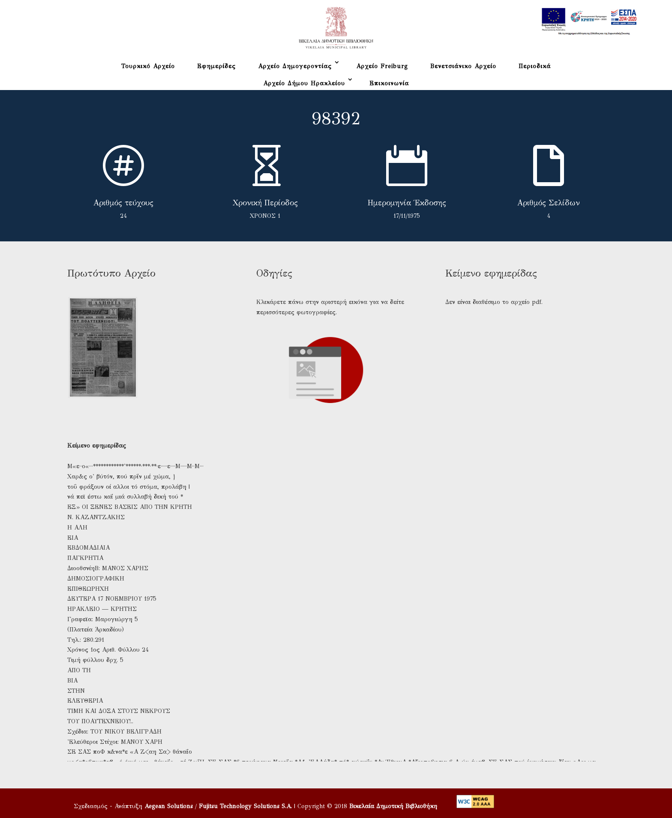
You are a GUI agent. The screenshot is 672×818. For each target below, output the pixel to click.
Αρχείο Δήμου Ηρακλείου (304, 83)
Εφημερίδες (216, 66)
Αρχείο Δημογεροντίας (295, 66)
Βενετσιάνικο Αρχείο (463, 66)
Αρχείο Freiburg (382, 66)
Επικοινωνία (389, 83)
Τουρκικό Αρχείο (148, 66)
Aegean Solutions (168, 806)
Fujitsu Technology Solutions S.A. (245, 806)
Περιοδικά (535, 66)
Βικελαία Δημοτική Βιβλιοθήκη (393, 806)
